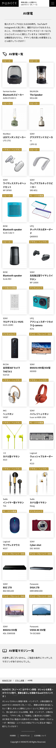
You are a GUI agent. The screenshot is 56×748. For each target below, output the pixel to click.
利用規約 (13, 735)
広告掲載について (40, 735)
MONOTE (25, 742)
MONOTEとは (25, 735)
